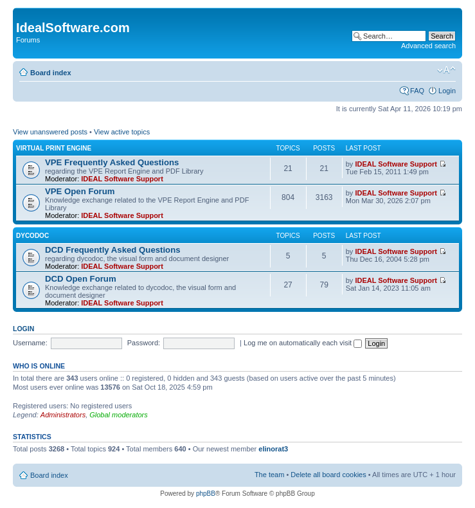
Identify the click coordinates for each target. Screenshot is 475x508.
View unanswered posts (50, 132)
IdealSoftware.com (73, 28)
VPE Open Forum (79, 191)
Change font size (446, 70)
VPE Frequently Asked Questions (112, 162)
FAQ (417, 91)
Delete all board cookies (328, 474)
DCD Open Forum (80, 279)
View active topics (122, 132)
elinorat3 (273, 449)
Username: (30, 343)
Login (447, 91)
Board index (50, 73)
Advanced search (428, 46)
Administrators (62, 415)
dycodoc (32, 235)
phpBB (205, 493)
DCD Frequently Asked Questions (113, 250)
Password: (143, 343)
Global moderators (118, 415)
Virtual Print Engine (53, 148)
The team (269, 474)
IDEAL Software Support (122, 179)
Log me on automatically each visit (303, 343)
